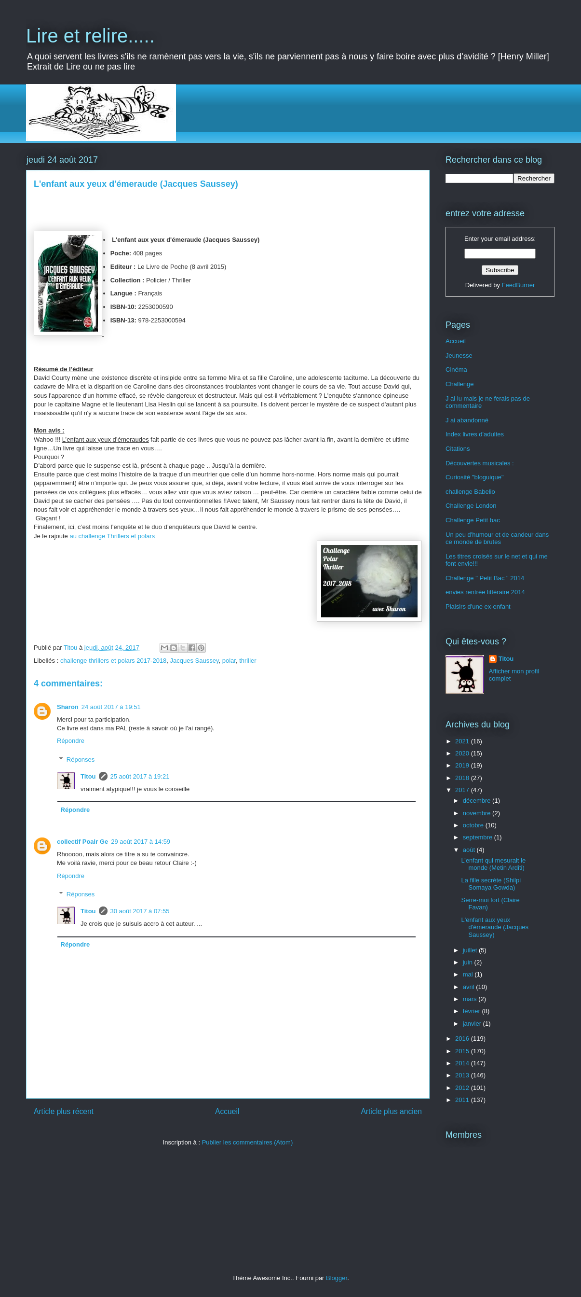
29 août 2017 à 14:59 (140, 841)
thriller (247, 660)
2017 (463, 790)
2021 (463, 741)
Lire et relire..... (90, 35)
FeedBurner (518, 285)
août (470, 849)
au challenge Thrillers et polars (112, 536)
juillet (471, 950)
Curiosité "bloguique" (475, 477)
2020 (463, 753)
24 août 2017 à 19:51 (111, 707)
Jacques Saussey (194, 660)
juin (468, 962)
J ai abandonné (467, 420)
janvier (473, 1023)
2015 (463, 1051)
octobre (474, 825)
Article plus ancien (391, 1111)
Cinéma (456, 369)
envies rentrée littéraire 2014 (485, 592)
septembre (478, 837)
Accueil (227, 1111)
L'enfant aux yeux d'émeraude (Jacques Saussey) (494, 927)
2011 (463, 1099)
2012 (463, 1087)
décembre (477, 800)
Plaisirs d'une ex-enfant (478, 606)
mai (469, 974)
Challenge (460, 384)
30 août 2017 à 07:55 (140, 911)
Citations (458, 448)
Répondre (70, 740)
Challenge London (471, 505)
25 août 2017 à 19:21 (140, 776)
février (472, 1011)
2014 (463, 1063)
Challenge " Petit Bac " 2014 (485, 578)
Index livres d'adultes (475, 434)
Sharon (68, 707)
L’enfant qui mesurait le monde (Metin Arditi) (493, 864)
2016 (463, 1038)
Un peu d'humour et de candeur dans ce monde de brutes (497, 538)
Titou (88, 776)
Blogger (336, 1278)
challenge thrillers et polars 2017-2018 (113, 660)
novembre (477, 813)
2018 (463, 777)
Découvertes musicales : (480, 463)
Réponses (81, 759)
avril (469, 986)
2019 (463, 765)
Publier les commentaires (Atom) (247, 1142)
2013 (463, 1075)
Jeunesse (459, 355)
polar (229, 660)
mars (471, 999)
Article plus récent (64, 1111)
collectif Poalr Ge (82, 841)
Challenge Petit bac (473, 520)
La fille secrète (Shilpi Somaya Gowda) (491, 884)
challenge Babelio (470, 491)
